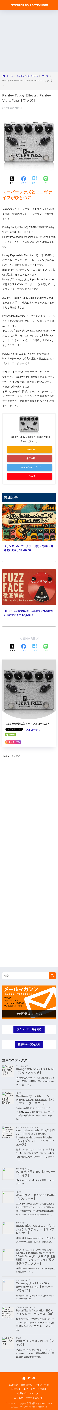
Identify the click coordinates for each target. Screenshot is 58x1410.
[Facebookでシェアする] (23, 180)
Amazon (30, 450)
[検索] (52, 975)
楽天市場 (30, 458)
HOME (29, 1378)
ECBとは (13, 1384)
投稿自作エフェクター (29, 1393)
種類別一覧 (26, 1384)
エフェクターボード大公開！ (29, 1398)
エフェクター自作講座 (35, 1389)
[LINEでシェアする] (45, 180)
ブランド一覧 (42, 1384)
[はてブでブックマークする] (34, 180)
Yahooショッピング (31, 467)
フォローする (33, 730)
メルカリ (30, 476)
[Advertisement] (29, 40)
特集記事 (16, 1389)
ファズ (16, 755)
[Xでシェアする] (12, 180)
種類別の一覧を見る (29, 1044)
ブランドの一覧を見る (29, 1029)
